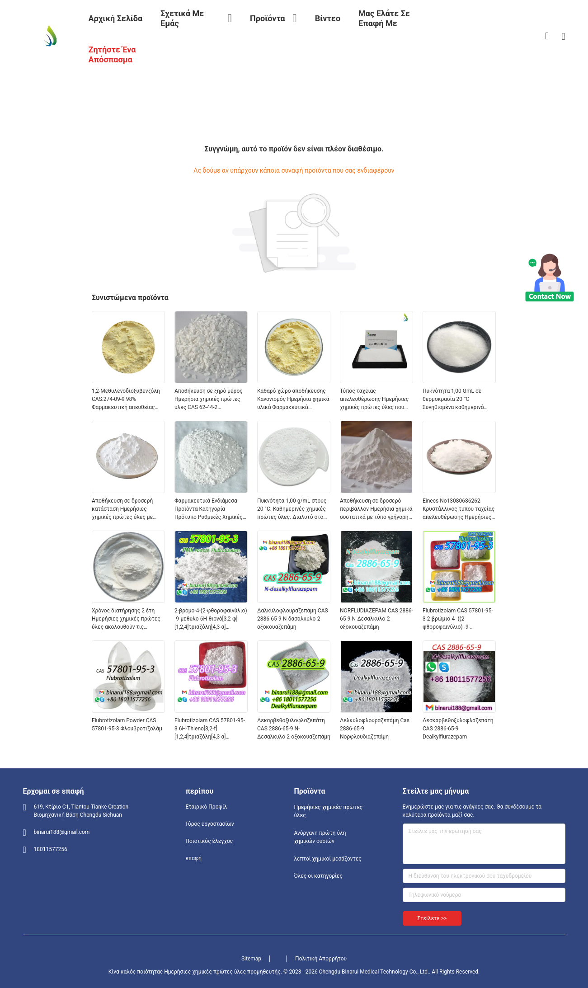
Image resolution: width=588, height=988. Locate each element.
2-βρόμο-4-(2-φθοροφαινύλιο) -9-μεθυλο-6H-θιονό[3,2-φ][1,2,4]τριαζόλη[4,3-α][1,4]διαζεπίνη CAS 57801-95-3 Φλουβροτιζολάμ (210, 619)
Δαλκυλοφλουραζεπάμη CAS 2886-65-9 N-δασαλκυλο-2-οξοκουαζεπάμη (292, 618)
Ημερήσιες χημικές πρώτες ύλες (328, 811)
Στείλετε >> (432, 918)
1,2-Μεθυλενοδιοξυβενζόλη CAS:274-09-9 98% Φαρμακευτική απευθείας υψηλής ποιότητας (126, 399)
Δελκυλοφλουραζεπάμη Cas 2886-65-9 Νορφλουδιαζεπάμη (374, 728)
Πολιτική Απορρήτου (321, 958)
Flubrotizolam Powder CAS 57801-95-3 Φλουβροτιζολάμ (127, 724)
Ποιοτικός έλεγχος (209, 841)
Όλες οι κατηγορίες (318, 876)
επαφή (194, 858)
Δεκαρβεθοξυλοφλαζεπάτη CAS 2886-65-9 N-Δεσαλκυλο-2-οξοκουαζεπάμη (293, 728)
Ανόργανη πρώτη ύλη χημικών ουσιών (320, 837)
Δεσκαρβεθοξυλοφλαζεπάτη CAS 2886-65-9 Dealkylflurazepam (458, 728)
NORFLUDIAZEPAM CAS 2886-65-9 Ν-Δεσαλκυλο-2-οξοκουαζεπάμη (376, 618)
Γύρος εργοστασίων (210, 824)
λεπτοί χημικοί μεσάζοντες (328, 859)
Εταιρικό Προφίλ (206, 807)
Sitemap (251, 958)
